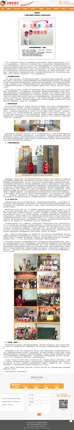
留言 (39, 408)
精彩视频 (56, 8)
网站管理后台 (47, 428)
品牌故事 (9, 8)
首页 (2, 8)
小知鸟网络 (42, 428)
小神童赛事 (41, 8)
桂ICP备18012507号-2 (31, 428)
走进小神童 (16, 8)
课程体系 (33, 8)
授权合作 (49, 8)
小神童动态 (25, 8)
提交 (39, 414)
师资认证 (63, 8)
